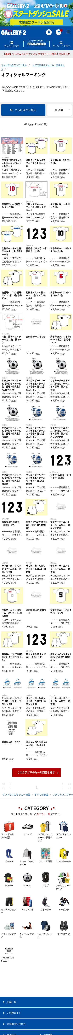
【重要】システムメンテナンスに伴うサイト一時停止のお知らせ (36, 54)
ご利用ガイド (14, 1013)
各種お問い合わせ (16, 1024)
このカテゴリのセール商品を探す (36, 772)
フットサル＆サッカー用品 (14, 65)
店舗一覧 (11, 1002)
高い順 (59, 110)
